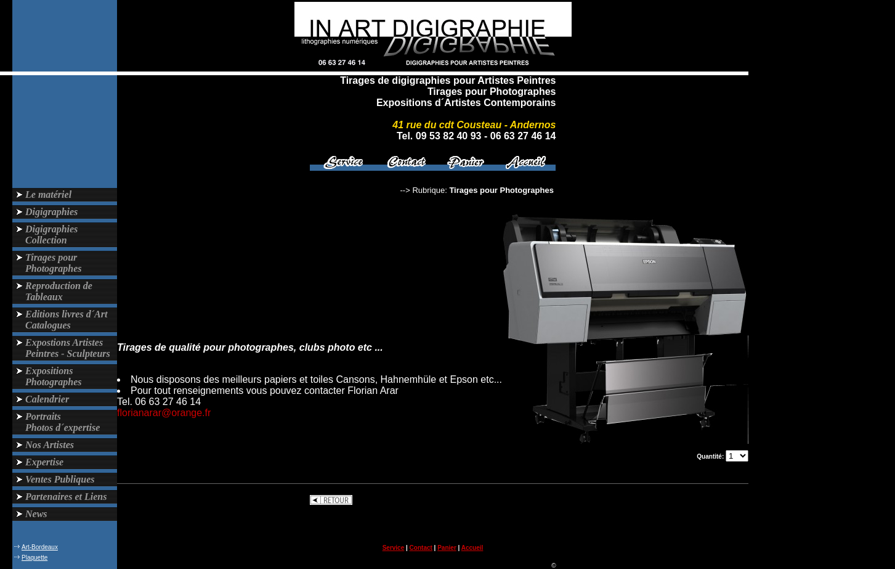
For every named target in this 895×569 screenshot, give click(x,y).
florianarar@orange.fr (164, 412)
